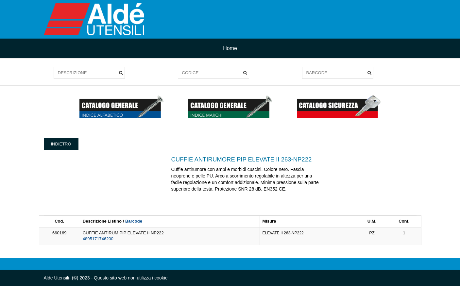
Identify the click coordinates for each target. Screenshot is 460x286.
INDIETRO (61, 144)
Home (230, 48)
